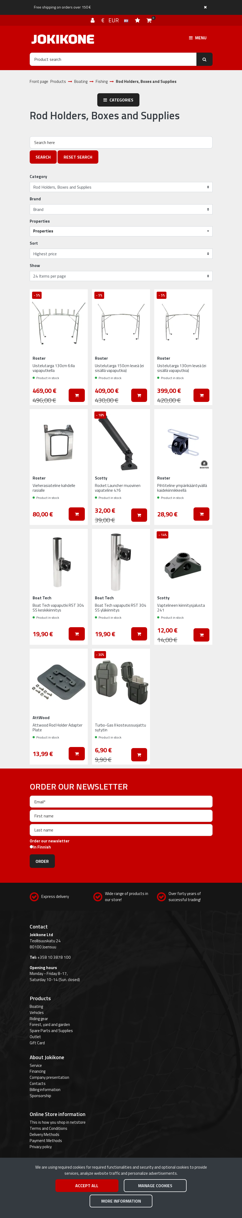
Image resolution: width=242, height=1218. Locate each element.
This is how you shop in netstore (58, 1122)
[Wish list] (138, 20)
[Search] (113, 59)
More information (121, 1201)
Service (36, 1065)
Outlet (35, 1037)
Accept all (86, 1185)
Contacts (38, 1083)
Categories (118, 100)
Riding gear (39, 1019)
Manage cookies (155, 1185)
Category (38, 177)
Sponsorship (40, 1096)
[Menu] (198, 37)
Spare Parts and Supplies (51, 1031)
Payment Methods (46, 1141)
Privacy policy (41, 1147)
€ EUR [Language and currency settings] (115, 20)
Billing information (45, 1090)
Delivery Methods (44, 1134)
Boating (36, 1006)
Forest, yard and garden (50, 1024)
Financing (37, 1071)
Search (43, 157)
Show (35, 266)
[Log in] (93, 20)
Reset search (78, 157)
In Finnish (42, 847)
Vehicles (37, 1012)
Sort (34, 243)
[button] (121, 231)
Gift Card (37, 1043)
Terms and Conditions (48, 1128)
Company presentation (49, 1077)
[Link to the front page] (63, 39)
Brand (35, 199)
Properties (40, 221)
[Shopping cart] (149, 20)
